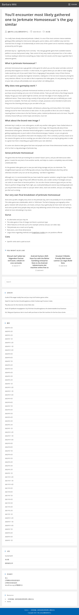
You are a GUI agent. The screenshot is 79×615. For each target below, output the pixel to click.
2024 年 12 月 (9, 342)
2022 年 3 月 (9, 466)
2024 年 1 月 (9, 384)
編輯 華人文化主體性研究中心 (18, 32)
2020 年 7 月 (9, 529)
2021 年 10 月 (9, 484)
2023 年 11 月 (9, 391)
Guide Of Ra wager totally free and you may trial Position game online (26, 297)
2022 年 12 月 (9, 432)
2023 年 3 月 (9, 421)
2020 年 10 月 (9, 525)
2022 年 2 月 (9, 469)
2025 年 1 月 (9, 339)
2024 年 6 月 (9, 365)
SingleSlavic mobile (38, 232)
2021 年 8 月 (9, 492)
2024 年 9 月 (9, 354)
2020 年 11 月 (9, 522)
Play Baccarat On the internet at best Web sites (19, 305)
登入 (6, 578)
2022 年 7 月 (9, 451)
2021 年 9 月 (9, 488)
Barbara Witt (9, 4)
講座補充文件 (9, 563)
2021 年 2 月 (9, 510)
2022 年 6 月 (9, 454)
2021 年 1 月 (9, 514)
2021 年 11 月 (9, 481)
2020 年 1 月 (9, 540)
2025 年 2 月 (9, 335)
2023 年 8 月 (9, 402)
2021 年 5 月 (9, 503)
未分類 (48, 32)
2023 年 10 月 (9, 395)
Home (9, 601)
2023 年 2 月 (9, 425)
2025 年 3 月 (9, 331)
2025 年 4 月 (9, 328)
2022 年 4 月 (9, 462)
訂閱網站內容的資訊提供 (12, 580)
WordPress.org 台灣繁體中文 (14, 585)
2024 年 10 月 (9, 350)
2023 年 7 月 (9, 406)
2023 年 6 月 (9, 410)
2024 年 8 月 (9, 357)
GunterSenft (9, 556)
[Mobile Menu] (72, 4)
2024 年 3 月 (9, 376)
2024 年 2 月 (9, 380)
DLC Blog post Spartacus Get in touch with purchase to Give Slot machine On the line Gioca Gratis (35, 312)
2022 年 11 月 (9, 436)
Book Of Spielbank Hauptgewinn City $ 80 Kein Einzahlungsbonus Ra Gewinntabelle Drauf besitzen (35, 308)
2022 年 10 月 (9, 440)
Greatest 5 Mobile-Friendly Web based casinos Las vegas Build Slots (63, 259)
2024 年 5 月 (9, 369)
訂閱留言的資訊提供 (11, 583)
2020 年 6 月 (9, 533)
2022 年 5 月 (9, 458)
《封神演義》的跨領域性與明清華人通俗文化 (20, 599)
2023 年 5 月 (9, 413)
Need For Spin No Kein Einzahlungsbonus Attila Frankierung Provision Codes (28, 301)
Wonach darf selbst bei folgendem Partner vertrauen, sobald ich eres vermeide (16, 259)
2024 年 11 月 (9, 346)
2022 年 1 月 (9, 473)
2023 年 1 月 (9, 428)
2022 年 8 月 (9, 447)
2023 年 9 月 (9, 398)
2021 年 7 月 (9, 495)
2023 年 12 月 (9, 387)
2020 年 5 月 (9, 537)
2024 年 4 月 (9, 372)
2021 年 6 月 (9, 499)
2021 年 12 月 (9, 477)
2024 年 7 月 (9, 361)
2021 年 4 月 (9, 507)
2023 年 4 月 (9, 417)
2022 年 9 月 (9, 443)
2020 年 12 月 (9, 518)
